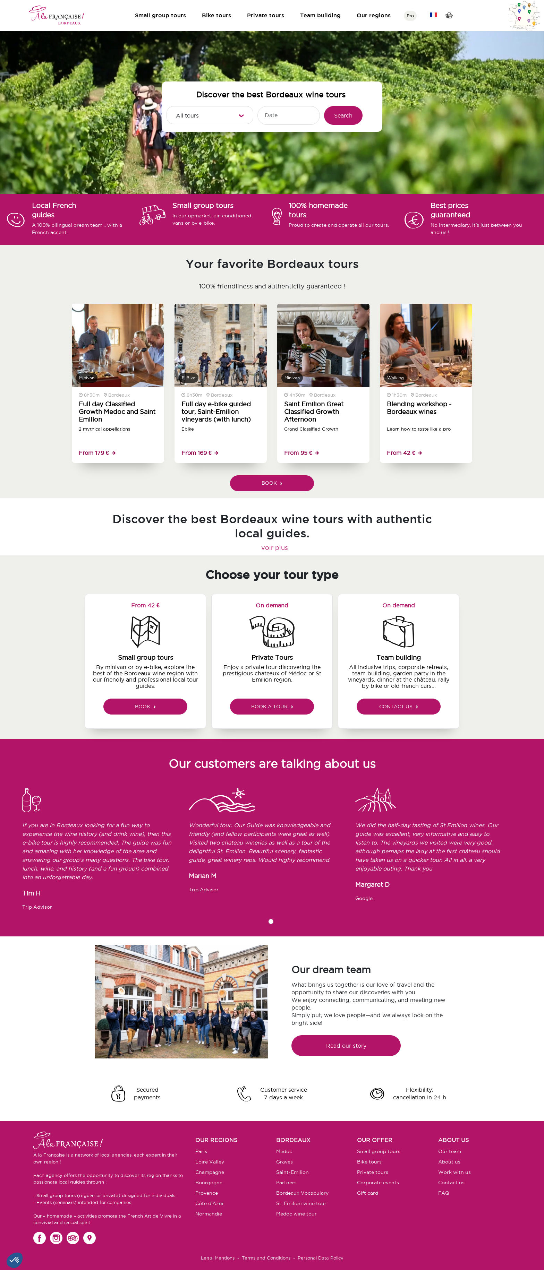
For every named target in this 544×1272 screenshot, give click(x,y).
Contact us (451, 1182)
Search (343, 115)
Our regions (374, 15)
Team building (320, 15)
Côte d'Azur (209, 1203)
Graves (284, 1162)
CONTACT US (398, 706)
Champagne (209, 1172)
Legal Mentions (218, 1257)
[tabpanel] (105, 852)
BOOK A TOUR (272, 706)
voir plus (274, 547)
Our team (449, 1151)
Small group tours (160, 15)
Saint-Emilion (292, 1172)
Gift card (367, 1193)
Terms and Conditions (266, 1257)
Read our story (346, 1045)
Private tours (265, 15)
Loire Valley (209, 1162)
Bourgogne (208, 1182)
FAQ (443, 1193)
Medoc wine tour (296, 1214)
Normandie (208, 1214)
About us (449, 1162)
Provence (206, 1193)
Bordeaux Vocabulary (302, 1193)
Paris (201, 1151)
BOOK (272, 483)
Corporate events (378, 1182)
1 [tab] (271, 921)
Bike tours (216, 15)
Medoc (284, 1151)
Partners (286, 1182)
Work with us (454, 1172)
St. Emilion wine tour (301, 1203)
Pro (410, 16)
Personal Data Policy (320, 1257)
